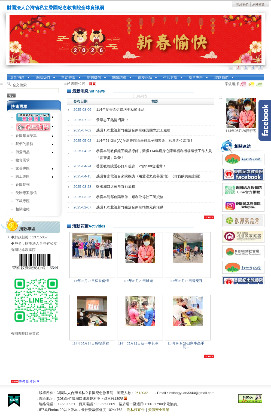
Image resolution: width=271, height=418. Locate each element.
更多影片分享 (25, 381)
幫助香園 (69, 77)
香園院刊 (23, 185)
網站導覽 (258, 4)
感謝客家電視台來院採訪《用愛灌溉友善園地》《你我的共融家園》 (149, 176)
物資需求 (23, 160)
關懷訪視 (120, 77)
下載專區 (23, 201)
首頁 (92, 84)
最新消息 (18, 77)
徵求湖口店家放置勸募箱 (115, 187)
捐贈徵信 (94, 77)
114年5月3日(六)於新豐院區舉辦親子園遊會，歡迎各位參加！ (144, 141)
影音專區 (196, 77)
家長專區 (32, 169)
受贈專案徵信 (26, 193)
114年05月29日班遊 (241, 131)
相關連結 (23, 209)
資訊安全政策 (158, 410)
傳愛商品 (145, 77)
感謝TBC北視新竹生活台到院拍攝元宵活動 (129, 207)
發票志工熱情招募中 (112, 120)
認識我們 (43, 77)
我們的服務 (32, 145)
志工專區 (32, 177)
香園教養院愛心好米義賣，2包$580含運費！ (131, 166)
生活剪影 (171, 77)
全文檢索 (20, 85)
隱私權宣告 (136, 410)
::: (8, 75)
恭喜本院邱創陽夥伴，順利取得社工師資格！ (131, 197)
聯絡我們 (242, 4)
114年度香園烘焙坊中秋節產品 (120, 109)
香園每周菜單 (32, 137)
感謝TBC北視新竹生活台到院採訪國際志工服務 (133, 130)
